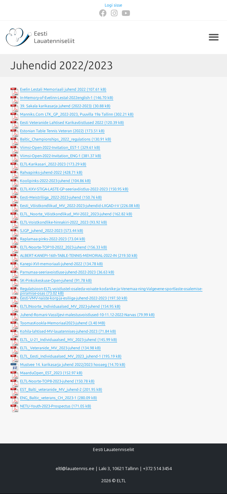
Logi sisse (113, 5)
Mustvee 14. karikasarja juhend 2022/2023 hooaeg (63, 364)
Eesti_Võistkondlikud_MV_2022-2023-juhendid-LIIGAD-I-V (69, 206)
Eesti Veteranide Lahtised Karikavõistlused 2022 (61, 122)
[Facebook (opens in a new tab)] (103, 13)
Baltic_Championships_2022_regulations (55, 139)
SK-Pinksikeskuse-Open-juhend (46, 280)
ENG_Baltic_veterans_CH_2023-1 (48, 398)
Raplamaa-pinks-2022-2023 (43, 239)
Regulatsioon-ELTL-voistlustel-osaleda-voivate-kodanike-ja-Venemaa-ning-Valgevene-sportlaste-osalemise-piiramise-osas (111, 291)
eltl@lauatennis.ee (75, 468)
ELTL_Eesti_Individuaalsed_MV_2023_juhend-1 (60, 356)
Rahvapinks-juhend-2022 (41, 172)
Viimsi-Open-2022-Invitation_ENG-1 (50, 156)
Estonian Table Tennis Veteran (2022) (52, 131)
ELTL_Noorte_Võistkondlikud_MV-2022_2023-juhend (66, 214)
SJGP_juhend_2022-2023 (41, 230)
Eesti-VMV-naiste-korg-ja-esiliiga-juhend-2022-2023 (63, 298)
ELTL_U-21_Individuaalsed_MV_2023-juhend (58, 340)
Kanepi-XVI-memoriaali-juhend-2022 (51, 264)
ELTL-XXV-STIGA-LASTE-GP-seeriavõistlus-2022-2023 (64, 189)
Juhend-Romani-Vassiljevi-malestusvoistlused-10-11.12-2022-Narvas (78, 315)
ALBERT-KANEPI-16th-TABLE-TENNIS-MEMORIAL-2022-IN (68, 255)
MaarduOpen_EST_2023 (41, 373)
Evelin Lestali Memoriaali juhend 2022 (53, 89)
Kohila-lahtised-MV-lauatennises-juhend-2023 (58, 331)
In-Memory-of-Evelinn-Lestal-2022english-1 (56, 98)
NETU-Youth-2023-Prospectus (45, 406)
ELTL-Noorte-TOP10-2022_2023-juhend (53, 247)
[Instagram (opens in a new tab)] (114, 13)
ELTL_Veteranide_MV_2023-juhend (50, 348)
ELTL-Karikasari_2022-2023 (43, 164)
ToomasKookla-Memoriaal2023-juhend (53, 323)
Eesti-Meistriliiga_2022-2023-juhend (50, 197)
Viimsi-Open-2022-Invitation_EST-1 (49, 147)
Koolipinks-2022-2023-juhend (45, 181)
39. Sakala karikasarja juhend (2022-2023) (56, 106)
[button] (214, 37)
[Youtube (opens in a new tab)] (125, 13)
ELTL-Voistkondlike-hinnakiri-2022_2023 (54, 222)
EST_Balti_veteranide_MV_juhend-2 (51, 389)
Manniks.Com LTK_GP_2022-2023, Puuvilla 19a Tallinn (66, 114)
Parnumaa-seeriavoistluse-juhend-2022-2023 (58, 272)
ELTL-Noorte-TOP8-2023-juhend (47, 381)
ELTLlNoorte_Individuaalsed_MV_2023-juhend (60, 306)
